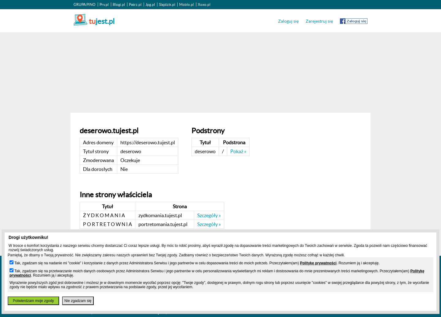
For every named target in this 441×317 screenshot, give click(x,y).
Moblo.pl (186, 4)
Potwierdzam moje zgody (33, 301)
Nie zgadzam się (78, 301)
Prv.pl (104, 4)
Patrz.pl (135, 4)
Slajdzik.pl (167, 4)
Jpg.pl (150, 4)
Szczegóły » (209, 215)
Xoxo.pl (204, 4)
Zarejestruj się (319, 21)
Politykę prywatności (318, 263)
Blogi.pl (119, 4)
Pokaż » (238, 151)
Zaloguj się (288, 21)
